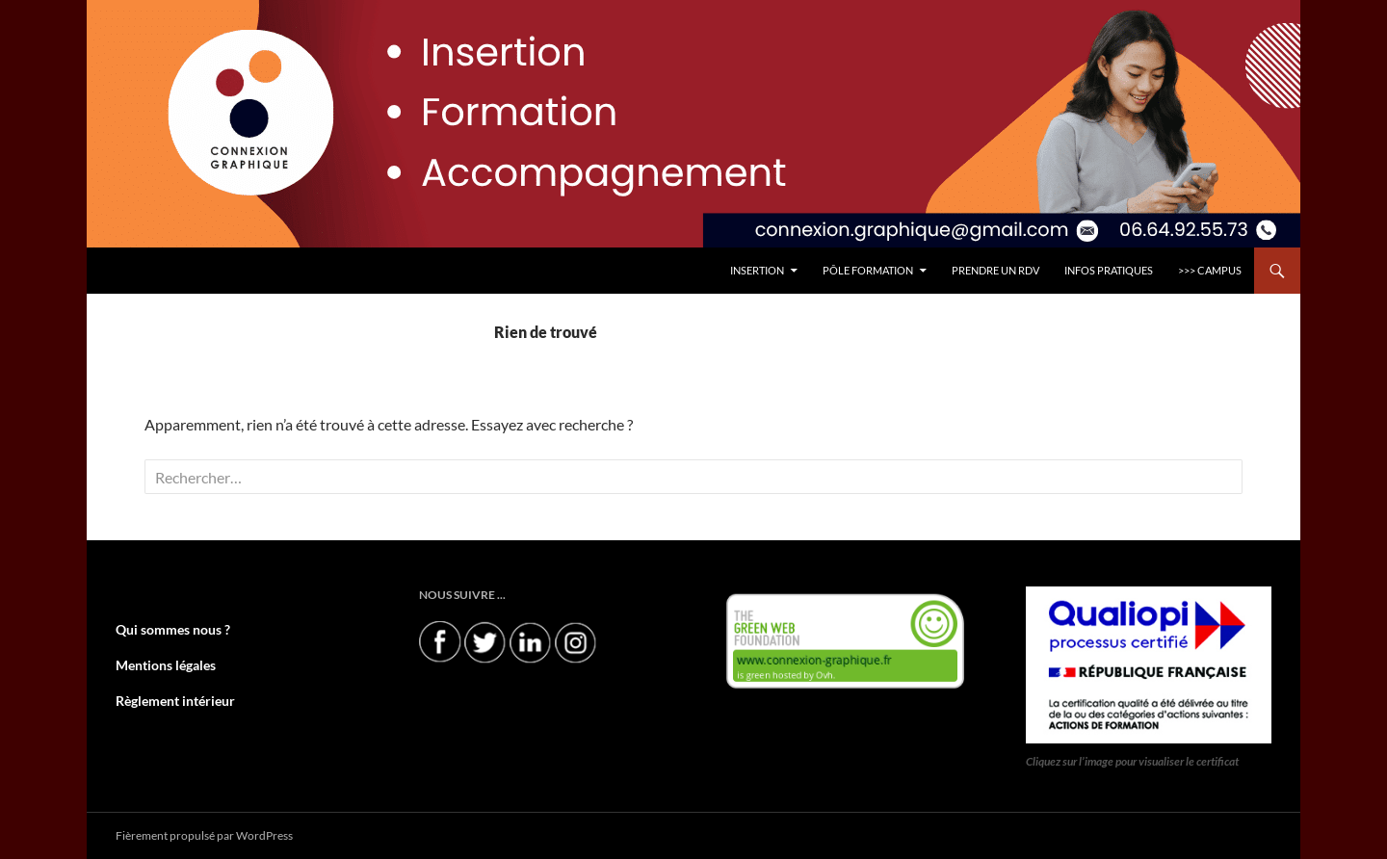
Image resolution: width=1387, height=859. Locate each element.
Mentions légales (158, 664)
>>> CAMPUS (1210, 270)
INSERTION (757, 270)
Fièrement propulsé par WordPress (204, 835)
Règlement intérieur (167, 698)
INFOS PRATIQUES (1108, 270)
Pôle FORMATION (868, 270)
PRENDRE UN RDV (995, 270)
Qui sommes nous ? (164, 629)
